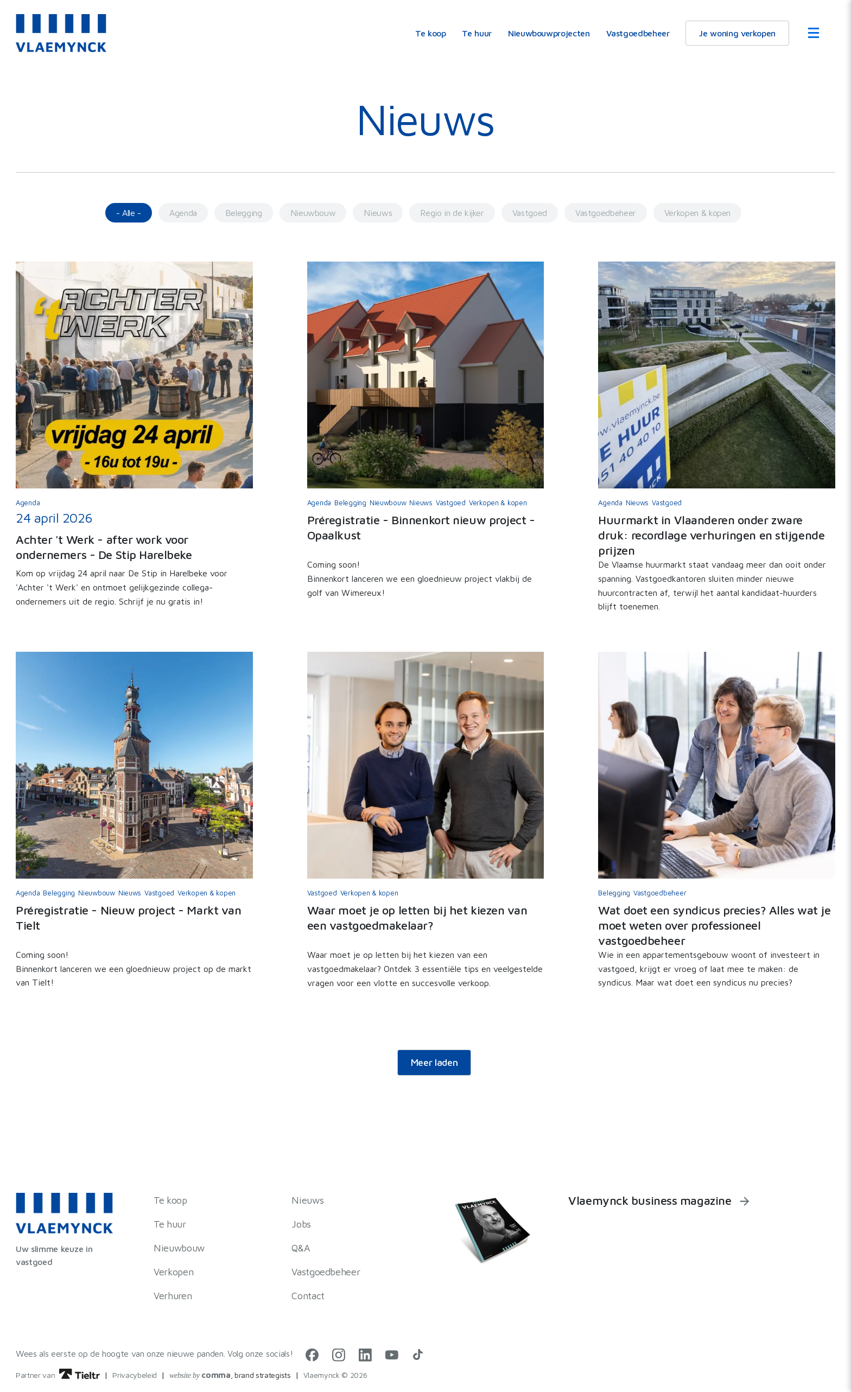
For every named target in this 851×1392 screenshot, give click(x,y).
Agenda (183, 213)
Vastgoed (529, 213)
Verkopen (173, 1271)
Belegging (243, 213)
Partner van (58, 1375)
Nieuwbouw (313, 213)
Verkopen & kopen (697, 213)
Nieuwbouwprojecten (549, 33)
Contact (307, 1295)
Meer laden (434, 1062)
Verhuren (173, 1295)
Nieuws (378, 213)
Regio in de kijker (452, 213)
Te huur (476, 33)
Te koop (430, 33)
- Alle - (128, 213)
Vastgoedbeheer (638, 33)
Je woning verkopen (737, 33)
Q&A (300, 1248)
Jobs (301, 1224)
